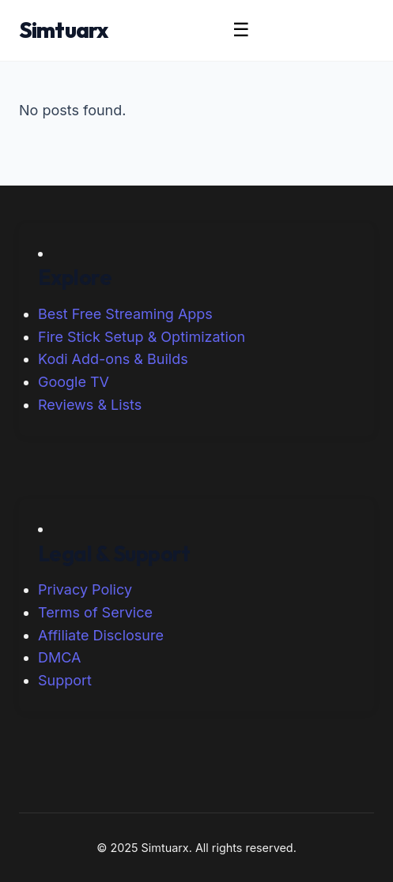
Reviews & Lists (90, 404)
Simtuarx (63, 29)
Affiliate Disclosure (101, 635)
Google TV (73, 381)
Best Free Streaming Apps (125, 314)
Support (65, 680)
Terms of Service (95, 612)
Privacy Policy (85, 589)
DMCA (59, 657)
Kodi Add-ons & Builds (113, 359)
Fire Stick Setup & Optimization (141, 336)
